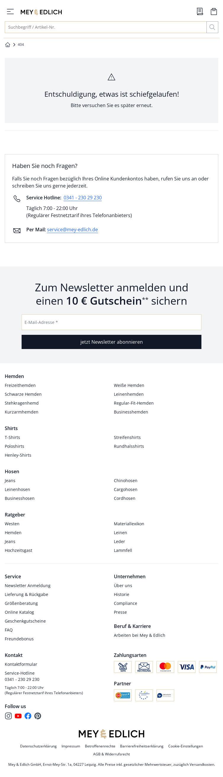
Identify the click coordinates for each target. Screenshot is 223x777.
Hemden (13, 532)
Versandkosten (202, 764)
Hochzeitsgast (18, 550)
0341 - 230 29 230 (83, 197)
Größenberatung (21, 603)
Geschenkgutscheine (25, 621)
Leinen (120, 532)
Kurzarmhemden (21, 412)
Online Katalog (19, 612)
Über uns (123, 585)
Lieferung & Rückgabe (26, 594)
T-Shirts (12, 437)
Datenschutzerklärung (38, 746)
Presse (120, 612)
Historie (121, 594)
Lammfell (123, 550)
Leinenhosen (17, 489)
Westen (12, 523)
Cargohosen (126, 489)
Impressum (71, 746)
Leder (119, 541)
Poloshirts (14, 446)
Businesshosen (20, 498)
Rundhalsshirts (129, 446)
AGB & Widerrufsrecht (111, 754)
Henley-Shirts (18, 455)
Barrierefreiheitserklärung (142, 746)
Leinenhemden (129, 394)
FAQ (9, 630)
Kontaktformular (21, 664)
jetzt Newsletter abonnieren (111, 342)
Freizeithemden (20, 385)
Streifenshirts (127, 437)
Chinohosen (126, 480)
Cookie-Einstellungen (185, 746)
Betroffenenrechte (100, 746)
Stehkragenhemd (22, 403)
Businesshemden (131, 412)
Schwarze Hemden (23, 394)
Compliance (125, 603)
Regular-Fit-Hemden (134, 403)
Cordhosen (124, 498)
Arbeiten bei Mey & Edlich (139, 635)
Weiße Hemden (129, 385)
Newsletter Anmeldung (28, 585)
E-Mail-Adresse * (41, 322)
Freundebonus (19, 639)
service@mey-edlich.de (72, 229)
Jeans (10, 480)
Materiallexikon (129, 523)
